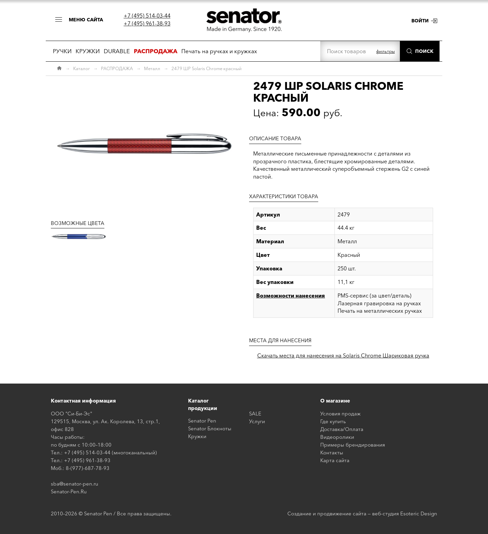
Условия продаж (340, 413)
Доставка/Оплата (341, 429)
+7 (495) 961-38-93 (147, 23)
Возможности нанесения (290, 295)
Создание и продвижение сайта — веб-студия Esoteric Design (362, 513)
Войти (420, 21)
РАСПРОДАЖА (117, 68)
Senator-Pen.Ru (69, 491)
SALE (255, 413)
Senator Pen (202, 420)
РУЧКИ (62, 51)
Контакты (331, 452)
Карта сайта (334, 460)
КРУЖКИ (88, 51)
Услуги (257, 421)
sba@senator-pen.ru (74, 483)
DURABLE (117, 51)
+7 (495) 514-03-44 (147, 15)
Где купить (333, 421)
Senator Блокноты (209, 428)
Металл (152, 68)
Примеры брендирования (352, 444)
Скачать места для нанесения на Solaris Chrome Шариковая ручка (343, 355)
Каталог (81, 68)
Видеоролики (337, 437)
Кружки (197, 436)
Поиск (424, 51)
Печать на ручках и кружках (219, 51)
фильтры (385, 51)
